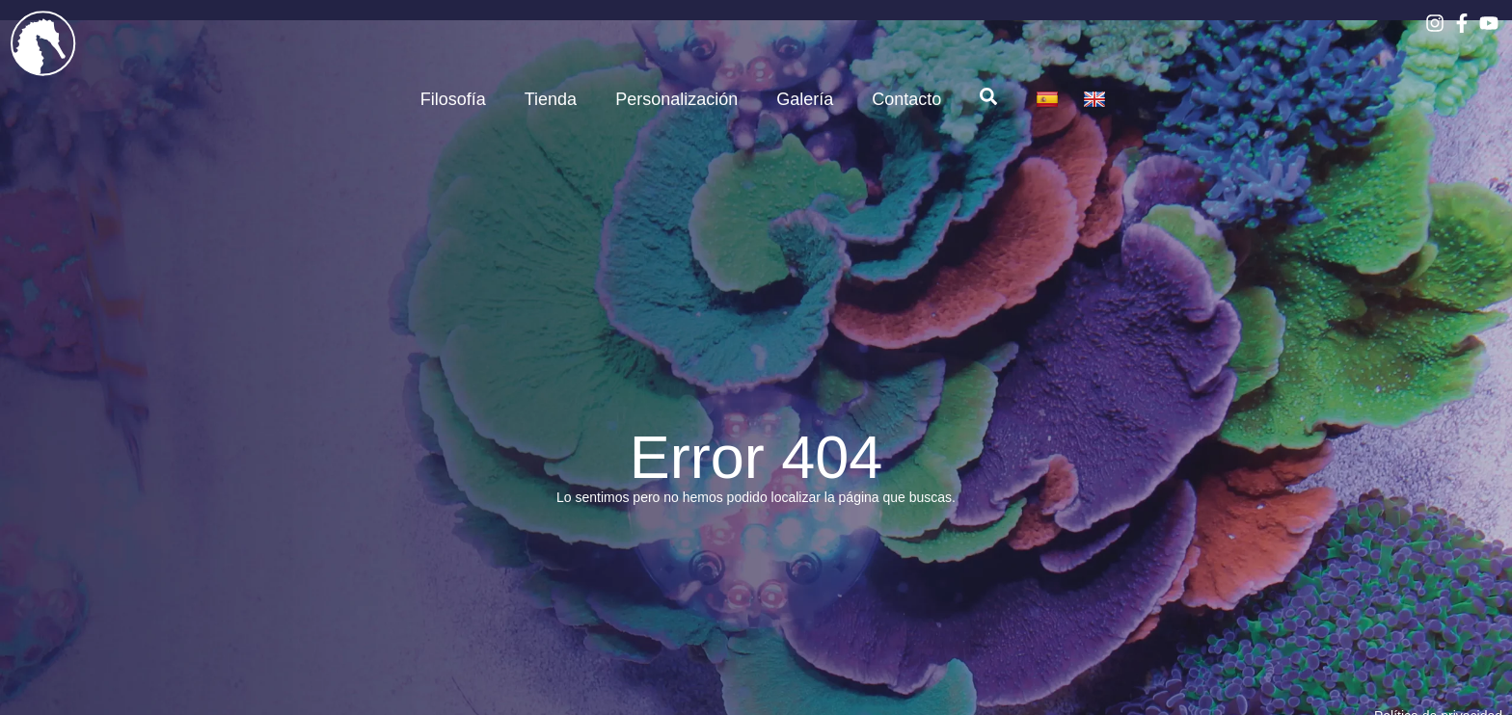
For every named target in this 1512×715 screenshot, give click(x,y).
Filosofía (453, 99)
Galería (804, 99)
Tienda (551, 99)
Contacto (906, 99)
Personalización (676, 99)
